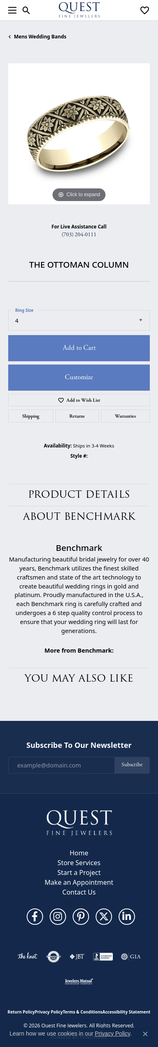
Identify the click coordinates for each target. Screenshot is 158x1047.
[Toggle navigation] (10, 10)
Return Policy (21, 1012)
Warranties (125, 416)
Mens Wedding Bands (40, 36)
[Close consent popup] (145, 1033)
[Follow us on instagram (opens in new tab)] (58, 916)
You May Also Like (79, 678)
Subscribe (131, 764)
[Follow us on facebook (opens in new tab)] (35, 916)
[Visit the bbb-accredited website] (103, 957)
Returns (77, 416)
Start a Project (79, 872)
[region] (79, 133)
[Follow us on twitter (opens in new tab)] (104, 916)
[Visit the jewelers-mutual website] (79, 981)
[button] (26, 10)
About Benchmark (79, 517)
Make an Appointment (79, 882)
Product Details (79, 495)
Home (79, 852)
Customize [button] (79, 377)
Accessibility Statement (127, 1012)
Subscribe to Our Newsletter (78, 745)
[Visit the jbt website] (77, 957)
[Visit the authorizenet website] (53, 957)
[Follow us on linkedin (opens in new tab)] (127, 916)
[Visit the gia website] (131, 957)
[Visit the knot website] (27, 957)
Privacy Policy (49, 1012)
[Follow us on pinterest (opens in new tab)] (81, 916)
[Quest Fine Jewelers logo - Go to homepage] (79, 10)
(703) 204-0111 (79, 234)
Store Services (79, 862)
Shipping (30, 416)
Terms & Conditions (83, 1012)
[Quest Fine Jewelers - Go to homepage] (79, 822)
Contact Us (79, 892)
